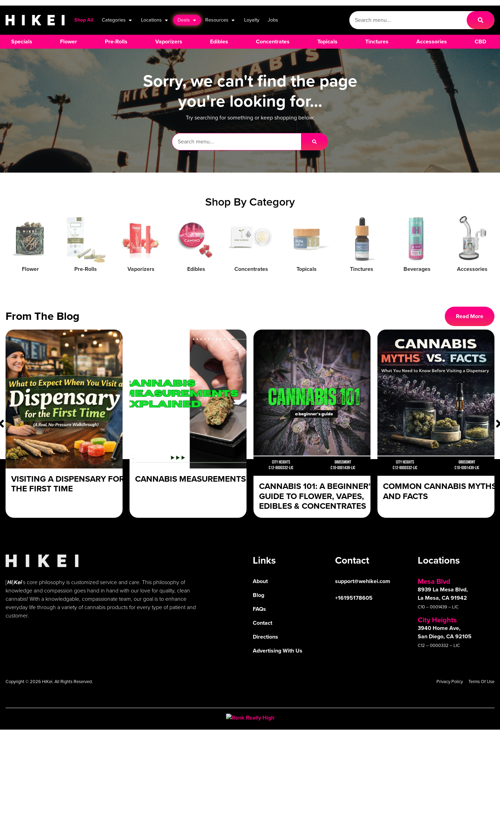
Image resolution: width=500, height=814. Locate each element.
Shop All (83, 20)
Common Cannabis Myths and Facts (440, 491)
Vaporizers (141, 269)
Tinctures (361, 269)
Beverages (417, 269)
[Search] (480, 20)
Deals (187, 20)
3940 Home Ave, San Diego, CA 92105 (445, 632)
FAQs (259, 609)
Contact (262, 623)
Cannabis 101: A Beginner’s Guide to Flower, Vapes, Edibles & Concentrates (317, 496)
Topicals (307, 269)
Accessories (472, 269)
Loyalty (251, 20)
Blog (258, 595)
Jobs (273, 20)
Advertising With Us (277, 651)
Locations (155, 20)
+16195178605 (354, 598)
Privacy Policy (449, 681)
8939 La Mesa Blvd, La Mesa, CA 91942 (443, 593)
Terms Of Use (481, 681)
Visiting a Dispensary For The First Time (67, 484)
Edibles (196, 269)
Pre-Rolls (85, 269)
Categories (117, 20)
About (260, 581)
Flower (30, 269)
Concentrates (251, 269)
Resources (220, 20)
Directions (265, 637)
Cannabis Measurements (190, 479)
